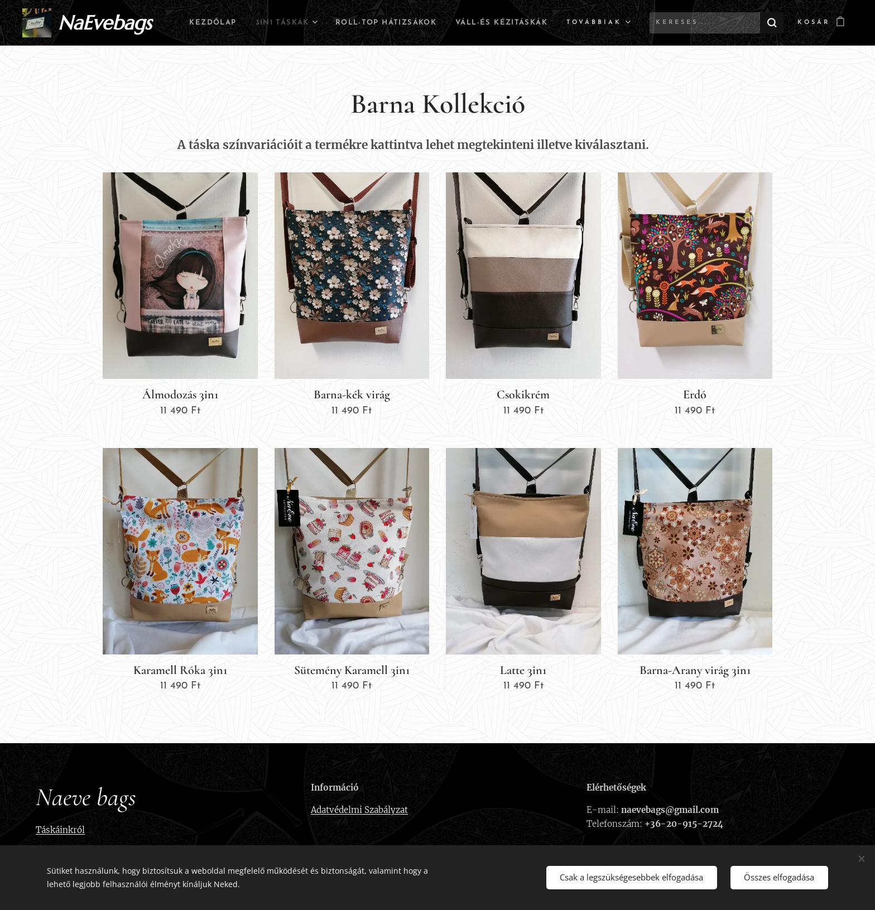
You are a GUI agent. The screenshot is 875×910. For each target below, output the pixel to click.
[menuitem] (296, 23)
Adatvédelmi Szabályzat (359, 810)
